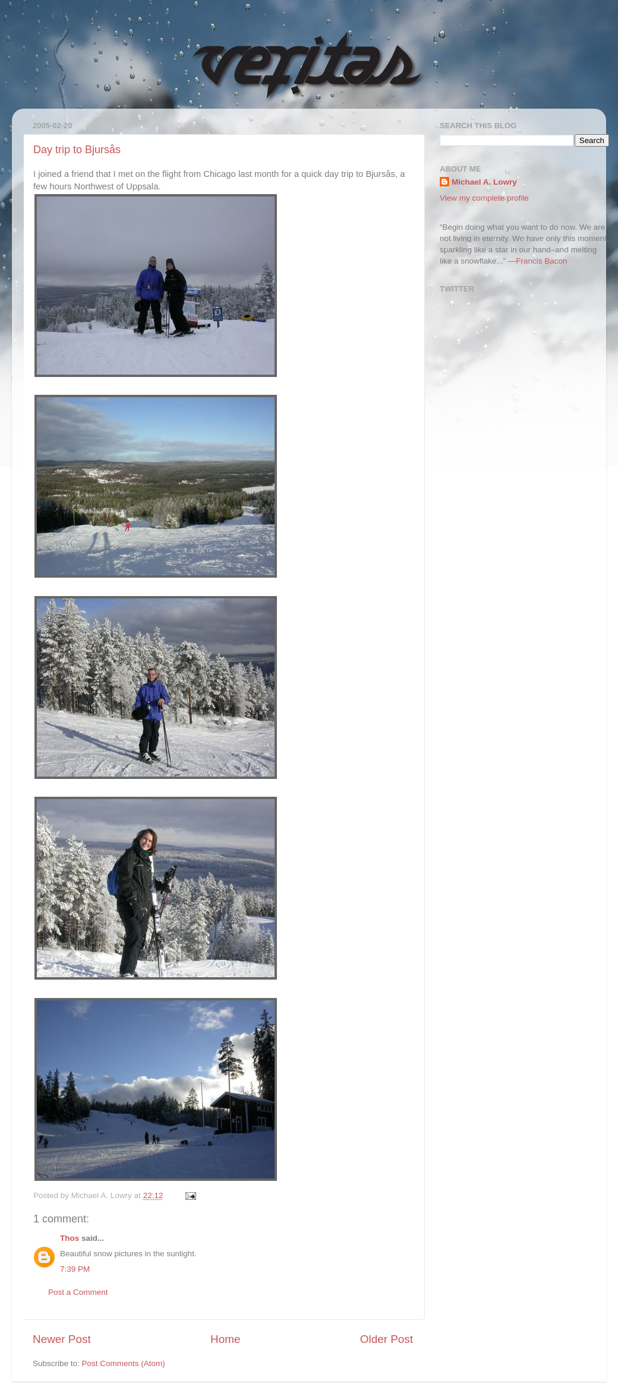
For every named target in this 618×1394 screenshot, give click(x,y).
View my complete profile (484, 198)
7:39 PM (75, 1269)
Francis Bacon (541, 260)
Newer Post (62, 1339)
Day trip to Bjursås (77, 150)
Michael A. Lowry (484, 182)
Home (225, 1339)
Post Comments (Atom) (123, 1363)
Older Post (386, 1339)
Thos (69, 1238)
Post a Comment (78, 1292)
